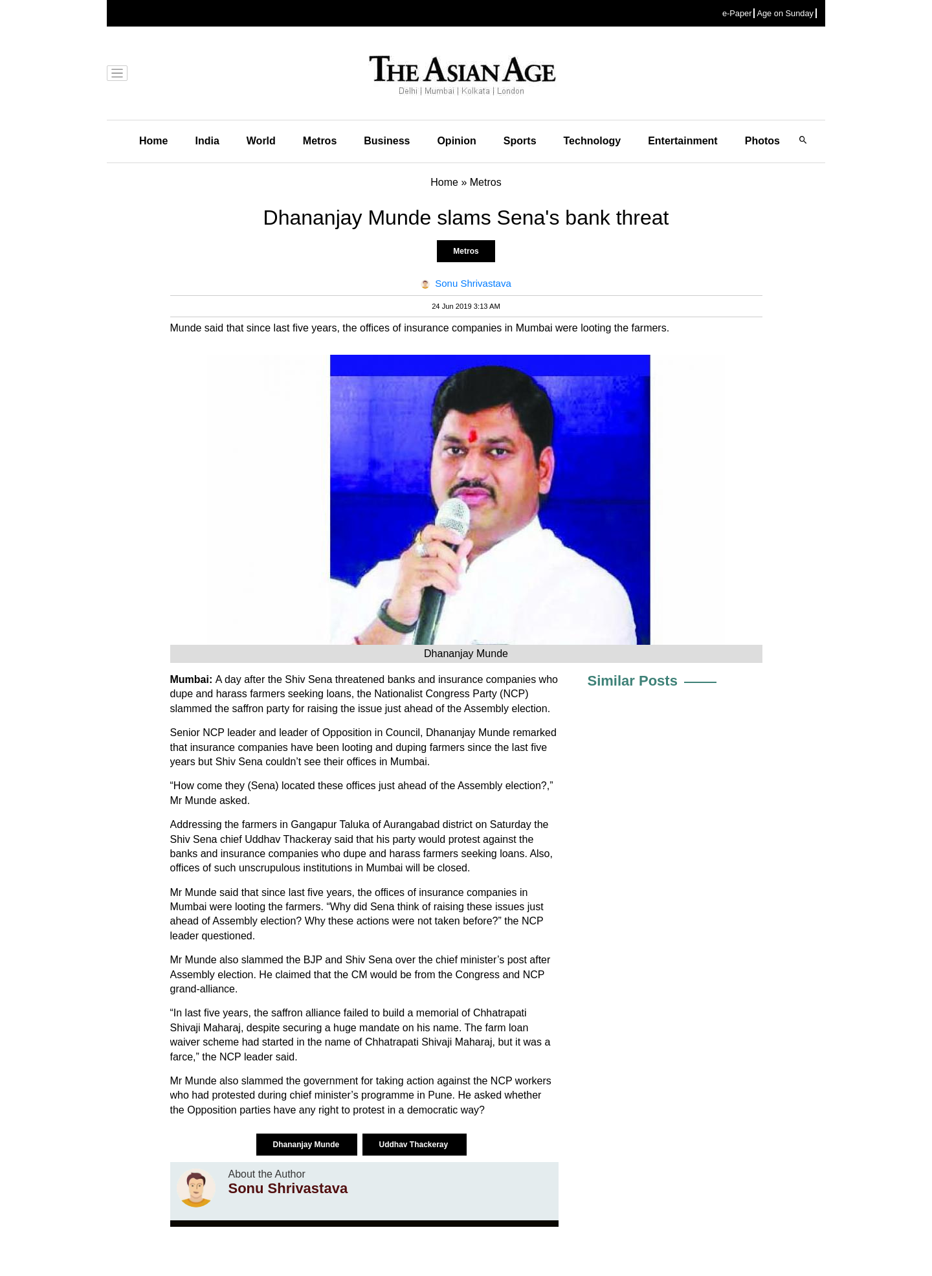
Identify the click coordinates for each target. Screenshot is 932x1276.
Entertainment (683, 140)
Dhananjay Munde (306, 1144)
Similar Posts (633, 681)
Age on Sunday (785, 13)
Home (153, 140)
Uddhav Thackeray (414, 1144)
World (261, 140)
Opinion (456, 140)
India (207, 140)
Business (387, 140)
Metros (320, 140)
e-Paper (737, 13)
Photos (762, 140)
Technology (592, 140)
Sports (520, 140)
